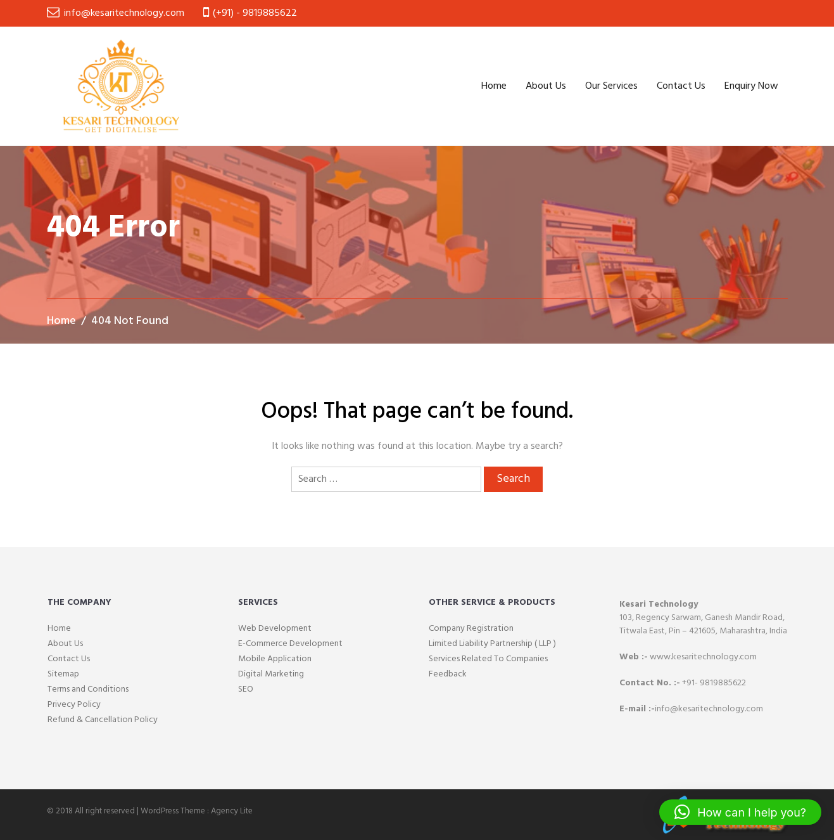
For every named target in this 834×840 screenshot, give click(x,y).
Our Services (611, 86)
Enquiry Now (751, 86)
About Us (546, 86)
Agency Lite (232, 811)
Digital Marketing (271, 674)
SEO (245, 689)
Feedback (448, 674)
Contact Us (681, 86)
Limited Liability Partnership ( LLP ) (492, 643)
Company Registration (471, 628)
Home (494, 86)
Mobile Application (275, 659)
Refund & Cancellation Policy (102, 720)
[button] (740, 812)
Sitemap (63, 674)
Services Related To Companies (488, 659)
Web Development (275, 628)
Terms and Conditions (88, 689)
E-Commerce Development (290, 643)
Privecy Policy (74, 704)
